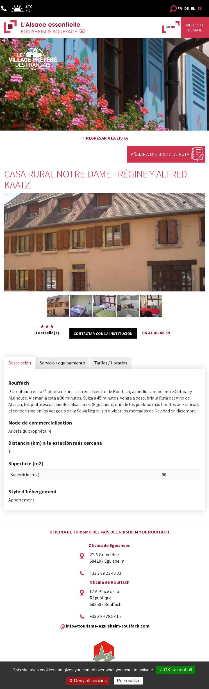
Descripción (19, 363)
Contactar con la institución (103, 333)
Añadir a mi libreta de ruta (160, 154)
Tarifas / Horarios (110, 363)
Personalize (128, 680)
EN (193, 8)
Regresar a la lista (107, 138)
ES (200, 8)
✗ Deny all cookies (88, 680)
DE (186, 8)
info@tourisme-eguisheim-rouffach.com (107, 626)
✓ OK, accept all (175, 669)
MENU (170, 27)
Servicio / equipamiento (62, 363)
